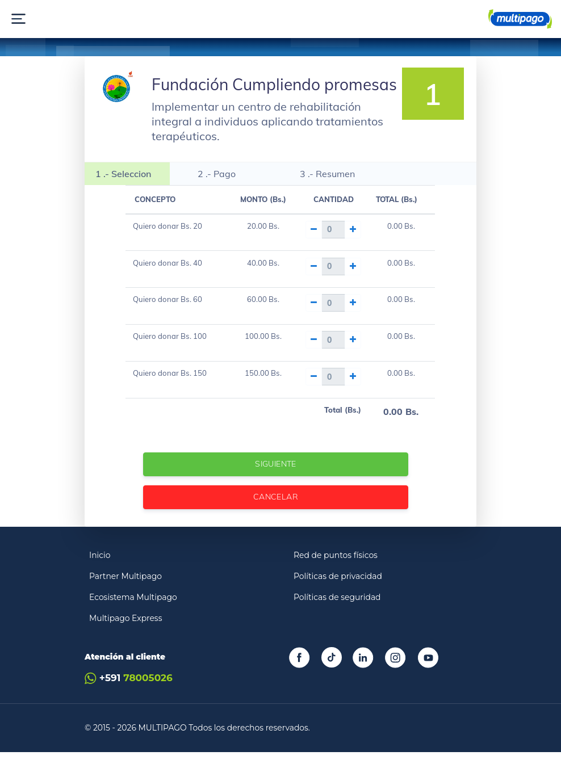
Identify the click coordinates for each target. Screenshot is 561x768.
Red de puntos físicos (336, 571)
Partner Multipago (125, 592)
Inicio (100, 571)
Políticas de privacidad (338, 592)
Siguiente (276, 480)
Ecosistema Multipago (133, 613)
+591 (129, 694)
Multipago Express (125, 634)
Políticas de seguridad (337, 613)
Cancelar (276, 512)
